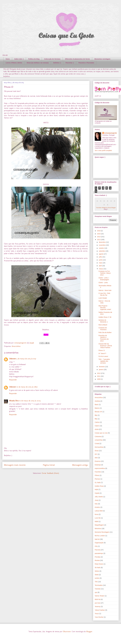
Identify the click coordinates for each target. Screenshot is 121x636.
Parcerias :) (70, 63)
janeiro (101, 369)
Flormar (97, 479)
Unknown (12, 359)
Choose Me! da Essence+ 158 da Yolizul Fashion (105, 345)
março (101, 269)
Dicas (97, 451)
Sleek (97, 575)
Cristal (97, 443)
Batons (97, 408)
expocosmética (100, 468)
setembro (102, 251)
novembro (102, 245)
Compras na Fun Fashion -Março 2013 (105, 273)
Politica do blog (33, 59)
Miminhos (98, 528)
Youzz (97, 613)
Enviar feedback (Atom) (50, 473)
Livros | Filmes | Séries (14, 63)
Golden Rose (99, 486)
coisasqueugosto (110, 133)
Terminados (99, 585)
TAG (96, 582)
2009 (99, 379)
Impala (97, 493)
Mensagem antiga (80, 465)
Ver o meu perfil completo (103, 150)
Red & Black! (103, 325)
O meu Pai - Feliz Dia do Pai (104, 294)
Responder (13, 380)
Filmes (97, 475)
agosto (101, 254)
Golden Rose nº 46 (105, 317)
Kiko (96, 504)
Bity (96, 419)
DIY (96, 454)
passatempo (99, 553)
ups (96, 592)
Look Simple (103, 298)
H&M (96, 489)
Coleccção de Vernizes (52, 59)
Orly (96, 546)
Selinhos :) (57, 63)
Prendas (97, 557)
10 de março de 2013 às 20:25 (30, 401)
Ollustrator (67, 631)
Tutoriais (97, 589)
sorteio (97, 578)
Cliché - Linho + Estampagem (104, 279)
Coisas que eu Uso (101, 433)
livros (96, 514)
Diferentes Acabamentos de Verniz (77, 59)
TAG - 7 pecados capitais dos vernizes (104, 361)
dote (96, 458)
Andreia (97, 401)
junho (101, 260)
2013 (99, 239)
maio (101, 263)
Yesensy (97, 606)
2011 (99, 376)
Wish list (97, 599)
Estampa (98, 465)
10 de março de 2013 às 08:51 (27, 387)
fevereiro (102, 366)
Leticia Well (98, 511)
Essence (98, 461)
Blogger (89, 631)
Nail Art (97, 539)
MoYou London (100, 536)
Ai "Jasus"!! (102, 353)
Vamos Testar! (99, 596)
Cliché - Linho (103, 282)
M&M (96, 521)
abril (100, 266)
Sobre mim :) (19, 59)
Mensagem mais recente (14, 465)
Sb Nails (97, 567)
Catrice (97, 422)
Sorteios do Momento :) (103, 321)
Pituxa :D (102, 350)
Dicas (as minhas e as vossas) (38, 63)
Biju (96, 415)
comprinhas (99, 440)
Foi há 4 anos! (103, 356)
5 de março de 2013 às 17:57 (26, 359)
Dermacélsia (99, 447)
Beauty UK (98, 412)
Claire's (97, 426)
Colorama (98, 436)
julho (100, 257)
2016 (99, 231)
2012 (99, 373)
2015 (99, 234)
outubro (101, 248)
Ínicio (8, 59)
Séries (97, 571)
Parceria (97, 550)
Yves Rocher (99, 617)
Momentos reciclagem (102, 59)
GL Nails (97, 482)
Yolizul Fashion (100, 610)
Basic (96, 404)
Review (97, 560)
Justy (96, 500)
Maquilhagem (99, 525)
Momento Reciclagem (102, 532)
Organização (99, 543)
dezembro (102, 242)
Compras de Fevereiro (103, 328)
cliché (97, 429)
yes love (97, 603)
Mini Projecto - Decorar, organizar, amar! (105, 307)
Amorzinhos (16, 346)
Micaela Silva (14, 401)
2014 (99, 237)
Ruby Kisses (99, 564)
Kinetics (97, 507)
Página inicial (49, 465)
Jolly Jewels (99, 497)
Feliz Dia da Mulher (105, 332)
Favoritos (98, 472)
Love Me (98, 518)
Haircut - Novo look (105, 290)
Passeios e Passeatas (86, 63)
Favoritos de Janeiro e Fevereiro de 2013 (104, 338)
